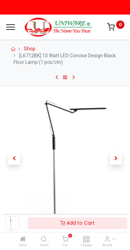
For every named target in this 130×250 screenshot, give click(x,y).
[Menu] (11, 27)
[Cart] (65, 239)
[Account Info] (107, 239)
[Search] (44, 239)
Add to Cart (77, 222)
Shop (29, 48)
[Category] (86, 239)
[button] (14, 158)
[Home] (23, 239)
